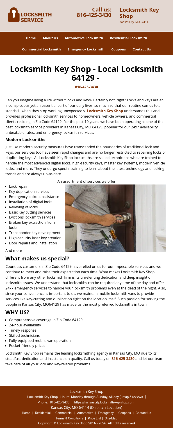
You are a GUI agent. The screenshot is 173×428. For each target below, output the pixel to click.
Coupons (118, 49)
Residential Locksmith (128, 38)
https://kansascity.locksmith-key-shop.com (104, 402)
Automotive (85, 413)
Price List (94, 418)
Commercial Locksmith (41, 49)
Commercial (63, 413)
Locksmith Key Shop (105, 110)
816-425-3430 (94, 14)
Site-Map (111, 418)
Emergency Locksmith (86, 49)
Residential (43, 413)
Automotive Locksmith (84, 38)
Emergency (106, 413)
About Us (50, 38)
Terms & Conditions (69, 418)
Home (31, 38)
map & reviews (133, 397)
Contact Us (142, 49)
